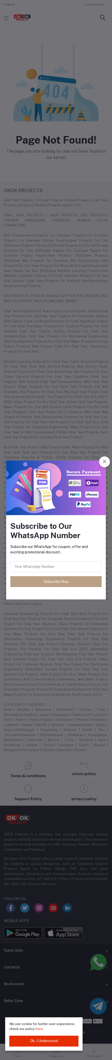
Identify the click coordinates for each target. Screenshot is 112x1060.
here (39, 1029)
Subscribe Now (56, 582)
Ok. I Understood (44, 1041)
